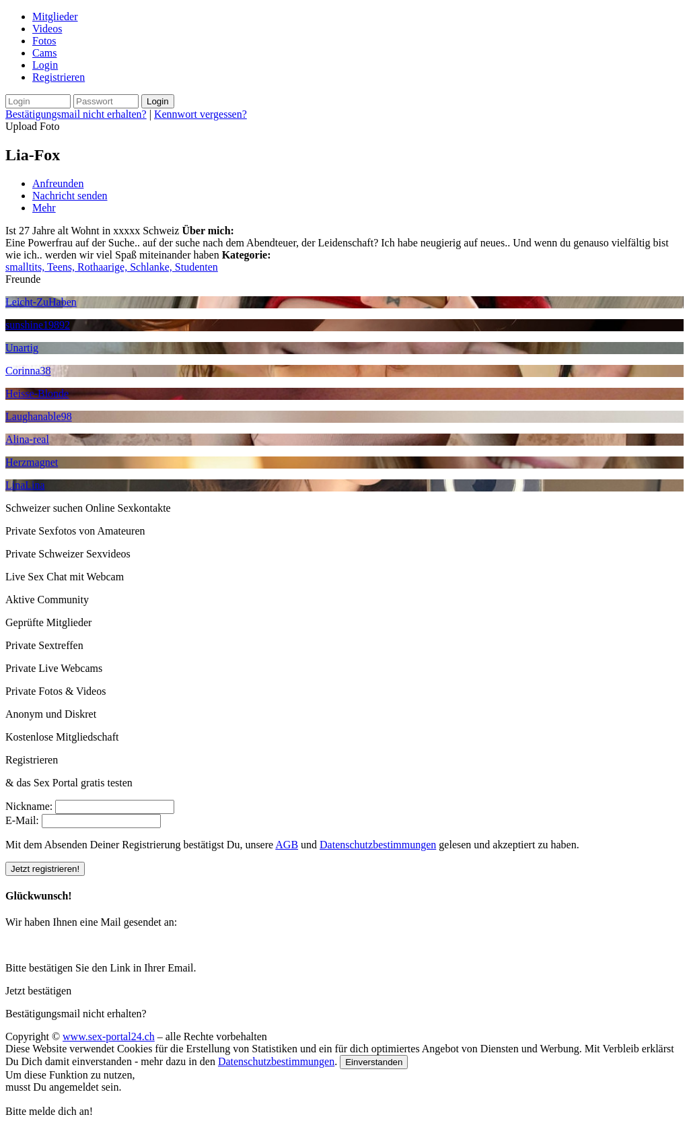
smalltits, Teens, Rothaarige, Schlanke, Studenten (111, 267)
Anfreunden (57, 183)
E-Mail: (22, 820)
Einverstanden (373, 1062)
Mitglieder (55, 16)
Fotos (44, 40)
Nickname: (28, 806)
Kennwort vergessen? (200, 114)
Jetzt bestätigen (38, 990)
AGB (286, 844)
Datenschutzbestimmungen (378, 844)
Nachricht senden (70, 195)
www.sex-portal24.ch (109, 1036)
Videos (47, 28)
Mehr (44, 207)
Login (45, 65)
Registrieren (58, 77)
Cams (44, 53)
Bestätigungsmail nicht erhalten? (76, 114)
